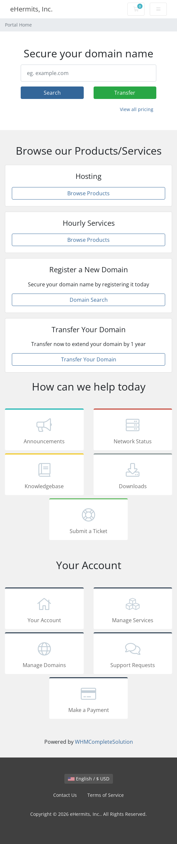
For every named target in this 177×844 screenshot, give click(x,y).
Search (52, 92)
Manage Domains (44, 654)
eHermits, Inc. (31, 9)
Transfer (124, 92)
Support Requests (133, 654)
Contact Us (65, 795)
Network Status (133, 430)
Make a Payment (88, 699)
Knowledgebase (44, 475)
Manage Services (133, 609)
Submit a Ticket (88, 520)
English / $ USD (88, 779)
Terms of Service (105, 795)
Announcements (44, 430)
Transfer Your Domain (88, 359)
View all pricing (136, 109)
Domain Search (89, 299)
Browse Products (88, 193)
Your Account (44, 609)
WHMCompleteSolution (104, 741)
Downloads (133, 475)
